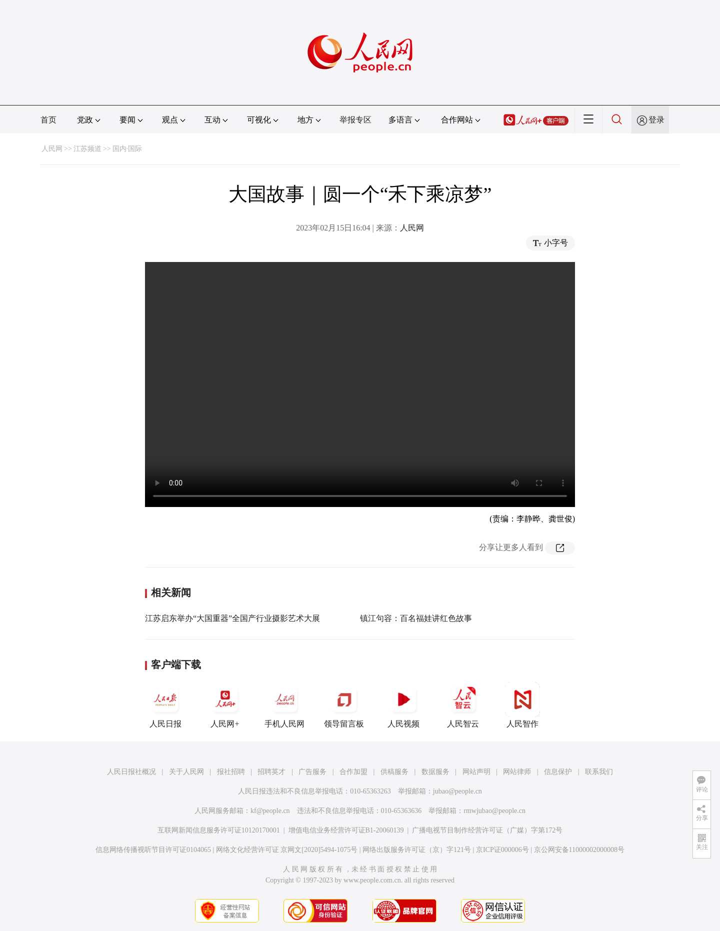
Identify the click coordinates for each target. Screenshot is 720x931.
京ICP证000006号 (502, 850)
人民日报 (165, 705)
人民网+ (225, 705)
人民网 (52, 148)
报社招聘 (231, 772)
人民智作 (522, 705)
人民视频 (403, 705)
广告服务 (312, 772)
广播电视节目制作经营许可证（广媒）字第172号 (487, 830)
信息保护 (558, 772)
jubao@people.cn (457, 791)
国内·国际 (127, 148)
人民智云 (463, 705)
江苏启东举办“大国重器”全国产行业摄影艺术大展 (232, 618)
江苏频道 (88, 148)
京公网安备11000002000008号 (579, 850)
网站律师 (517, 772)
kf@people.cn (270, 810)
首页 (48, 120)
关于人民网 (186, 772)
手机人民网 (284, 705)
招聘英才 (272, 772)
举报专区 (356, 120)
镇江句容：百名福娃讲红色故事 (416, 618)
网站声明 (476, 772)
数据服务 (436, 772)
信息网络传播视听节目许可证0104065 (153, 850)
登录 (656, 120)
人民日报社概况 (131, 772)
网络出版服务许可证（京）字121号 (416, 850)
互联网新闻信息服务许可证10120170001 (219, 830)
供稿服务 (394, 772)
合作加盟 (354, 772)
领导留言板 (344, 705)
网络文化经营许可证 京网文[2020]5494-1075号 (287, 850)
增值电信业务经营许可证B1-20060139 (346, 830)
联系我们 (599, 772)
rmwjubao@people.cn (495, 810)
